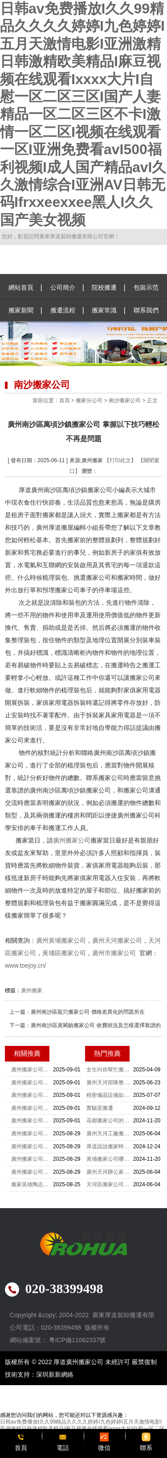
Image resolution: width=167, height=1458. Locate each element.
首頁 (64, 400)
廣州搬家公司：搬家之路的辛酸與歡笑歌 (32, 1120)
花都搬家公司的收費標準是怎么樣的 (109, 1120)
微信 (104, 1447)
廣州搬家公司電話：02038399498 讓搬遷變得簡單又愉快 (32, 1172)
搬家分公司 (89, 400)
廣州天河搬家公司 (117, 940)
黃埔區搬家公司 (64, 953)
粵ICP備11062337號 (77, 1340)
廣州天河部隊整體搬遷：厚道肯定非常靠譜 (109, 1082)
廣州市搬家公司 (114, 953)
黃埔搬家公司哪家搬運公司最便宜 (109, 1159)
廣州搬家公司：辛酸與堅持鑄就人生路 (32, 1095)
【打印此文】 (120, 460)
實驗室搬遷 (99, 1108)
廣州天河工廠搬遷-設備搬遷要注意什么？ (109, 1133)
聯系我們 (146, 310)
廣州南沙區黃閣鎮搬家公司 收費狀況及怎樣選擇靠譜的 (95, 1025)
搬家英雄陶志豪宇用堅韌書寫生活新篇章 (32, 1184)
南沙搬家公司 (125, 400)
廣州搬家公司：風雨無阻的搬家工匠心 (32, 1069)
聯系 (146, 1447)
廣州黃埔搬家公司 (61, 940)
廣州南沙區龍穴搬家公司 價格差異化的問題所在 (87, 1012)
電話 (63, 1447)
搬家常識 (104, 310)
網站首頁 (20, 287)
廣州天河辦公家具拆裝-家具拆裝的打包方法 (109, 1172)
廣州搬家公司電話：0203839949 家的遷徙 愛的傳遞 (32, 1133)
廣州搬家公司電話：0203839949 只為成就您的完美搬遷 (32, 1146)
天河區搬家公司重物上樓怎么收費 (109, 1184)
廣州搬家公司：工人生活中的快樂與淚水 (32, 1108)
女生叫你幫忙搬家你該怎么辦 (109, 1069)
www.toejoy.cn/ (25, 965)
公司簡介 (62, 287)
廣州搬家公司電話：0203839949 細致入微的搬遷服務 (32, 1159)
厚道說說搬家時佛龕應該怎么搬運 (109, 1146)
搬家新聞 (20, 310)
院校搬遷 (104, 287)
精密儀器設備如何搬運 (109, 1095)
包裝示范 (146, 287)
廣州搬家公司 (71, 840)
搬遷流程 (62, 310)
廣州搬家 (31, 990)
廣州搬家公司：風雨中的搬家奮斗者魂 (32, 1082)
